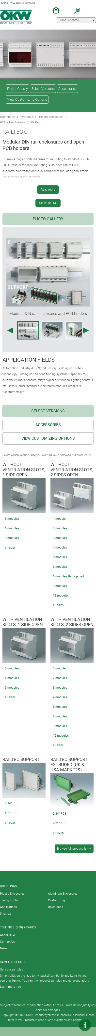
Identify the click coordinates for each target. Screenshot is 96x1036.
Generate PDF (48, 203)
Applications (8, 907)
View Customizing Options (27, 99)
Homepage (7, 117)
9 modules (12, 538)
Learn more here (10, 986)
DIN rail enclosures (12, 122)
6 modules (12, 528)
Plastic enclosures (51, 117)
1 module (59, 518)
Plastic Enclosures (12, 893)
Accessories (67, 89)
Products (27, 117)
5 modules (12, 518)
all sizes (10, 547)
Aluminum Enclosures (62, 893)
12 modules (61, 595)
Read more (48, 189)
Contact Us (7, 941)
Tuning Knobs (9, 900)
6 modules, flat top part (68, 576)
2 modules (60, 528)
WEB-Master (26, 1020)
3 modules (60, 538)
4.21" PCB (11, 813)
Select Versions (43, 89)
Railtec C (37, 122)
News (3, 948)
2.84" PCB (11, 803)
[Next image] (86, 330)
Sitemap (5, 913)
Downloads (55, 907)
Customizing (56, 900)
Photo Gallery (17, 89)
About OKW (8, 935)
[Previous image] (10, 330)
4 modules (60, 547)
